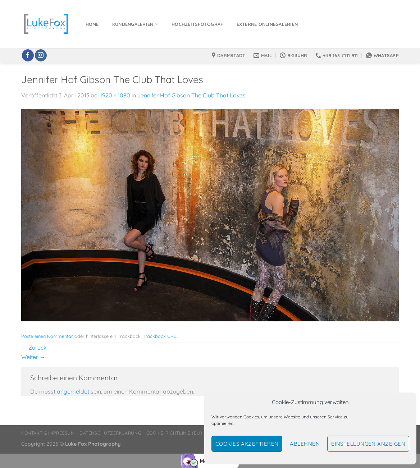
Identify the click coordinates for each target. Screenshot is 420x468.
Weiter (33, 357)
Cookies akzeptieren (247, 443)
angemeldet (73, 391)
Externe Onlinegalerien (267, 24)
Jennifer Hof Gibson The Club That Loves (191, 95)
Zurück (34, 347)
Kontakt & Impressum (48, 433)
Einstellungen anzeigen (368, 443)
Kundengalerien (135, 24)
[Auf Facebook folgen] (28, 55)
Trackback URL (159, 336)
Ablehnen (305, 443)
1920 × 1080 (115, 95)
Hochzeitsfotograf (197, 24)
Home (92, 24)
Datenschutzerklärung (110, 433)
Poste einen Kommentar (47, 336)
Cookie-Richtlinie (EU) (174, 433)
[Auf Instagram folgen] (41, 55)
